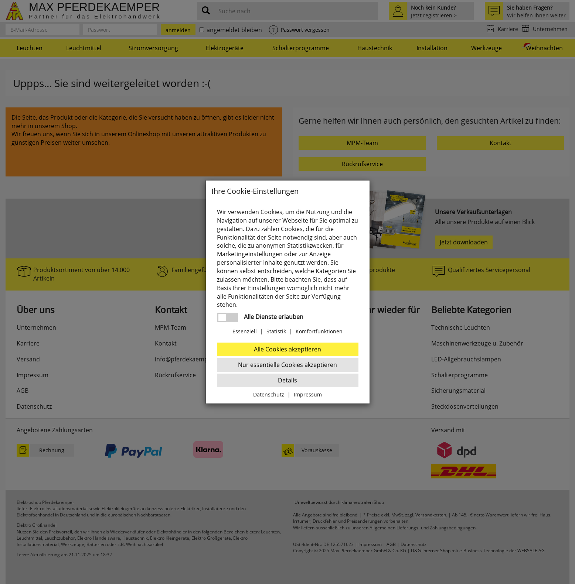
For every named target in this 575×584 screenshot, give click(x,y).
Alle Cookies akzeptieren (287, 349)
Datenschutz (268, 394)
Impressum (308, 394)
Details (287, 380)
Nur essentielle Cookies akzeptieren (287, 365)
